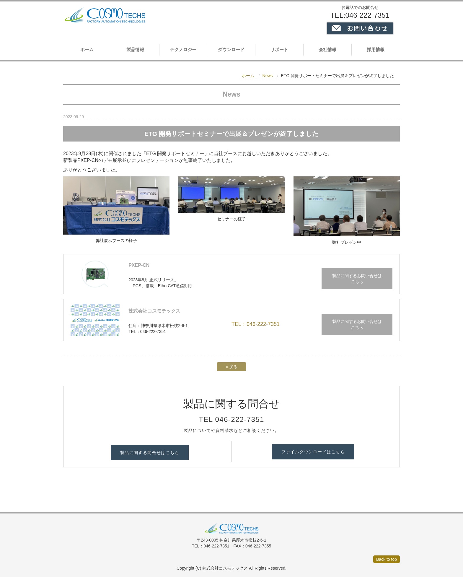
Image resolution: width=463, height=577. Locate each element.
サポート (279, 49)
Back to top (386, 559)
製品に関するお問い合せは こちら (357, 278)
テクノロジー (183, 49)
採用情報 (375, 49)
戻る (231, 366)
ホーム (87, 49)
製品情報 (135, 49)
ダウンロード (231, 49)
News (268, 75)
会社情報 (327, 49)
